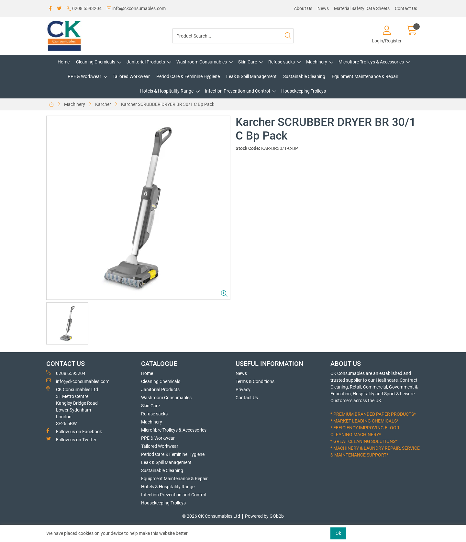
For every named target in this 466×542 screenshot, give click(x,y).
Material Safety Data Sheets (362, 8)
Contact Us (406, 8)
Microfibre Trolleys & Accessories (371, 61)
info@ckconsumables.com (136, 8)
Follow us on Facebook (74, 431)
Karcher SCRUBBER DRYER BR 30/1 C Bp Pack (167, 104)
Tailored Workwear (131, 76)
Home (64, 61)
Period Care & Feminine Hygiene (188, 76)
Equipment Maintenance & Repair (365, 76)
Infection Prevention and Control (237, 91)
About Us (303, 8)
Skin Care (247, 61)
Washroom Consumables (201, 61)
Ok (338, 533)
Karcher (103, 104)
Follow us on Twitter (71, 439)
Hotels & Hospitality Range (167, 91)
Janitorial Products (146, 61)
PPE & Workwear (84, 76)
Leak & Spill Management (251, 76)
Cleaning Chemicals (95, 61)
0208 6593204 (84, 8)
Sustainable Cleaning (304, 76)
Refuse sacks (281, 61)
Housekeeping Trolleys (303, 91)
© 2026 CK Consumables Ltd (211, 516)
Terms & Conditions (255, 381)
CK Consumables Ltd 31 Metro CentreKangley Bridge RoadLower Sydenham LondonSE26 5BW (72, 406)
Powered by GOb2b (264, 516)
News (323, 8)
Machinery (316, 61)
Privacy (243, 389)
